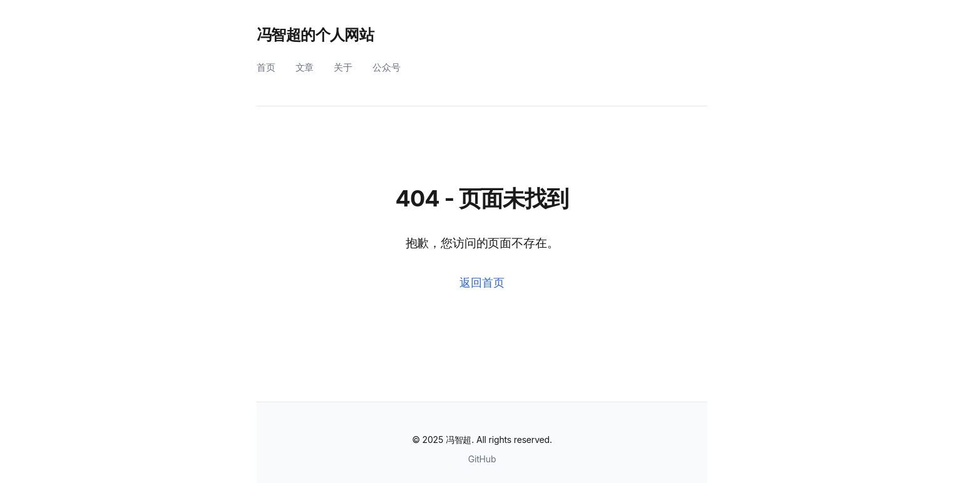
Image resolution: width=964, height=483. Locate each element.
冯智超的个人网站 (315, 35)
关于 (343, 67)
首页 (266, 67)
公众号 (386, 67)
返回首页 (481, 282)
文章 (304, 67)
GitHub (482, 459)
